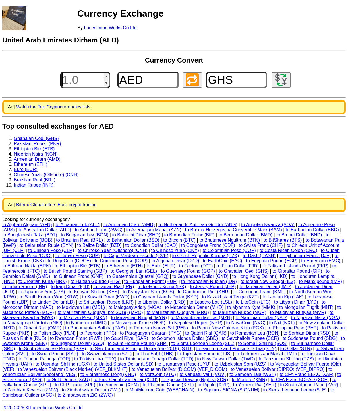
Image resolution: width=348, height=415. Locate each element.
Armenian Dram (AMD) (37, 159)
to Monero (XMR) (249, 379)
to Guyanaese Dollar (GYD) (200, 276)
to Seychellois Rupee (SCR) (250, 338)
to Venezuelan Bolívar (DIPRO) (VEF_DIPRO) (278, 369)
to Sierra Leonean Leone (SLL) (203, 343)
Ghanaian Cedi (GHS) (36, 138)
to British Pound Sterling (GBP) (75, 271)
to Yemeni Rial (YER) (254, 384)
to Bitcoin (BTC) (179, 240)
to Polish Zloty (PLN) (54, 333)
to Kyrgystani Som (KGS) (148, 291)
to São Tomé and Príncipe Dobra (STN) (236, 348)
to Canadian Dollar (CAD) (151, 245)
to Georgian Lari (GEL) (134, 271)
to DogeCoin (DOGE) (69, 260)
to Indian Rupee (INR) (24, 286)
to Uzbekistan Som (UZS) (240, 364)
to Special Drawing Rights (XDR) (194, 379)
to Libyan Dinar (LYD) (296, 302)
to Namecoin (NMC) (86, 322)
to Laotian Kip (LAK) (282, 296)
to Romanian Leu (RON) (255, 333)
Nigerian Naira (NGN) (36, 154)
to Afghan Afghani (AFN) (27, 224)
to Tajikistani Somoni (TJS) (204, 353)
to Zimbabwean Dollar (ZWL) (91, 389)
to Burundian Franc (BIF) (189, 234)
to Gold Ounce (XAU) (68, 379)
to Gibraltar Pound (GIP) (297, 271)
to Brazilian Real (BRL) (79, 240)
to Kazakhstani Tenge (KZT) (230, 296)
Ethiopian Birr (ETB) (34, 148)
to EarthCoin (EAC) (222, 260)
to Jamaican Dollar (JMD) (265, 286)
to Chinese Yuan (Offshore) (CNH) (113, 250)
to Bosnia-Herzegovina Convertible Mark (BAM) (233, 229)
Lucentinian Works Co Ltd (110, 27)
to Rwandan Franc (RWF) (76, 338)
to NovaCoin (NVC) (246, 322)
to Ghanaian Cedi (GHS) (244, 271)
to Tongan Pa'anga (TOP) (44, 358)
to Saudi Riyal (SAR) (127, 338)
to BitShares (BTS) (283, 240)
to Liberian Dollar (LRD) (161, 302)
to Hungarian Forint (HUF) (150, 281)
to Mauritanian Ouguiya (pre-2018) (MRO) (100, 312)
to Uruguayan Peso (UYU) (184, 364)
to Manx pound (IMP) (320, 281)
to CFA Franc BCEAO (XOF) (300, 379)
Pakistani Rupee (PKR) (37, 143)
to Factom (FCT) (196, 265)
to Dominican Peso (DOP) (121, 260)
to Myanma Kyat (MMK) (251, 307)
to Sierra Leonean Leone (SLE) (294, 389)
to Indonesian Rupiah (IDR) (209, 281)
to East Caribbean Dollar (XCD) (126, 379)
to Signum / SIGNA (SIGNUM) (228, 389)
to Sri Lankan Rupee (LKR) (106, 302)
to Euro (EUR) (160, 265)
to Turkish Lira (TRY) (95, 358)
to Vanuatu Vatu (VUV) (203, 374)
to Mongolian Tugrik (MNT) (306, 307)
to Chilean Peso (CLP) (51, 250)
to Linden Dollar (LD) (53, 302)
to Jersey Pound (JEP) (213, 286)
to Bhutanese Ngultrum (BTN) (229, 240)
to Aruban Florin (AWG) (99, 229)
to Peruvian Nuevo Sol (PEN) (158, 327)
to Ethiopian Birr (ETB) (77, 265)
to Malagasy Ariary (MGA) (135, 307)
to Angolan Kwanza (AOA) (268, 224)
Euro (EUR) (26, 169)
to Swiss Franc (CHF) (261, 245)
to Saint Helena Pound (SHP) (138, 343)
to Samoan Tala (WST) (252, 374)
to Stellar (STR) (296, 348)
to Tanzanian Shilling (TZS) (286, 358)
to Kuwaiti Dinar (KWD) (105, 296)
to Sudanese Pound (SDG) (310, 338)
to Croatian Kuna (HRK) (42, 281)
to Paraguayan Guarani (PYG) (150, 333)
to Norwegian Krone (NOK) (137, 322)
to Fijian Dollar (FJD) (237, 265)
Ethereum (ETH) (30, 164)
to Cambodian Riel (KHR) (204, 291)
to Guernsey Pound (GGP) (188, 271)
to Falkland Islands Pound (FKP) (295, 265)
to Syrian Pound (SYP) (55, 353)
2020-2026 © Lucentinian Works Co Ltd (42, 407)
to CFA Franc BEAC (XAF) (307, 374)
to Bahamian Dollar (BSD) (133, 240)
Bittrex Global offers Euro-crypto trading (56, 204)
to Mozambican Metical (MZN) (201, 317)
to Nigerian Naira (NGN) (315, 317)
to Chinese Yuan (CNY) (175, 250)
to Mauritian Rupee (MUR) (239, 312)
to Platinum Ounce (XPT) (168, 384)
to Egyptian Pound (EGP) (272, 260)
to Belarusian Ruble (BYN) (47, 245)
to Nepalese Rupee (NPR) (196, 322)
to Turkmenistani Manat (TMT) (266, 353)
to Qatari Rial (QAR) (205, 333)
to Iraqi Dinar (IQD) (70, 286)
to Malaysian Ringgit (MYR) (139, 317)
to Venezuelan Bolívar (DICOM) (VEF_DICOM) (179, 369)
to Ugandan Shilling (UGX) (63, 364)
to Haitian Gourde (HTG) (96, 281)
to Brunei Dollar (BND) (299, 234)
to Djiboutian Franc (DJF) (305, 255)
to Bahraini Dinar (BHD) (136, 234)
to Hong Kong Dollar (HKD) (260, 276)
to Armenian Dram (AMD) (129, 224)
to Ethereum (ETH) (123, 265)
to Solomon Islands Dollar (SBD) (185, 338)
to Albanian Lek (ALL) (78, 224)
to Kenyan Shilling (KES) (94, 291)
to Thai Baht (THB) (154, 353)
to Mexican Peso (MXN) (83, 317)
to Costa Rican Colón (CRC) (288, 250)
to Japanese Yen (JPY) (41, 291)
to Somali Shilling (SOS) (263, 343)
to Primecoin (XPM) (119, 384)
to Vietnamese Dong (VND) (108, 374)
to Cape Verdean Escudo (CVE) (135, 255)
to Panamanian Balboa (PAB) (95, 327)
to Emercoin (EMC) (320, 260)
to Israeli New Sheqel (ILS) (268, 281)
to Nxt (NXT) (282, 322)
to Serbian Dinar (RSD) (307, 333)
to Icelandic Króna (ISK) (162, 286)
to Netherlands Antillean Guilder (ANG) (197, 224)
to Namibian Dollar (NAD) (261, 317)
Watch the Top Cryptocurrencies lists (53, 106)
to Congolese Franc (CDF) (208, 245)
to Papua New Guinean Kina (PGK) (228, 327)
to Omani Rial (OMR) (40, 327)
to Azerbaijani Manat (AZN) (153, 229)
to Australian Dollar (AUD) (45, 229)
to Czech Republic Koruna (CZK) (205, 255)
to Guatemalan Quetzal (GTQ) (138, 276)
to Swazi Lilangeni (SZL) (107, 353)
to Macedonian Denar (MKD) (194, 307)
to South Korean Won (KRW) (49, 296)
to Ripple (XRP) (213, 384)
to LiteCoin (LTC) (253, 302)
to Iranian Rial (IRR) (113, 286)
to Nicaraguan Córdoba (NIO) (32, 322)
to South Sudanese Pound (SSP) (52, 348)
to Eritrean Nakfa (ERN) (26, 265)
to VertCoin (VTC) (158, 374)
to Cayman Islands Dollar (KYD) (165, 296)
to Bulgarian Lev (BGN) (84, 234)
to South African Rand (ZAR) (309, 384)
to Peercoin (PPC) (97, 333)
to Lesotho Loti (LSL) (211, 302)
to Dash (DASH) (259, 255)
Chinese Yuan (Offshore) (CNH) (46, 174)
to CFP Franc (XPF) (75, 384)
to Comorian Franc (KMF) (259, 291)
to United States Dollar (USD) (124, 364)
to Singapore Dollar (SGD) (77, 343)
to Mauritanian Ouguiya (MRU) (178, 312)
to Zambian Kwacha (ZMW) (30, 389)
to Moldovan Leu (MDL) (81, 307)
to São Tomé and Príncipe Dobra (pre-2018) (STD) (141, 348)
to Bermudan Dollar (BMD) (246, 234)
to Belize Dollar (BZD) (99, 245)
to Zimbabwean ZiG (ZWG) (85, 395)
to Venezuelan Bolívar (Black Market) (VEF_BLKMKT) (73, 369)
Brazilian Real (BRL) (34, 179)
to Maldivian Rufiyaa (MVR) (298, 312)
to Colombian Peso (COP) (229, 250)
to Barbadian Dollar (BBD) (312, 229)
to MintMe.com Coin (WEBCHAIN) (159, 389)
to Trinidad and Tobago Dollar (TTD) (156, 358)
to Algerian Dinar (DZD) (175, 260)
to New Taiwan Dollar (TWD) (226, 358)
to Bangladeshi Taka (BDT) (29, 234)
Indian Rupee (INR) (33, 185)
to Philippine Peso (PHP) (293, 327)
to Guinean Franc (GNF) (78, 276)
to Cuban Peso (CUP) (77, 255)
